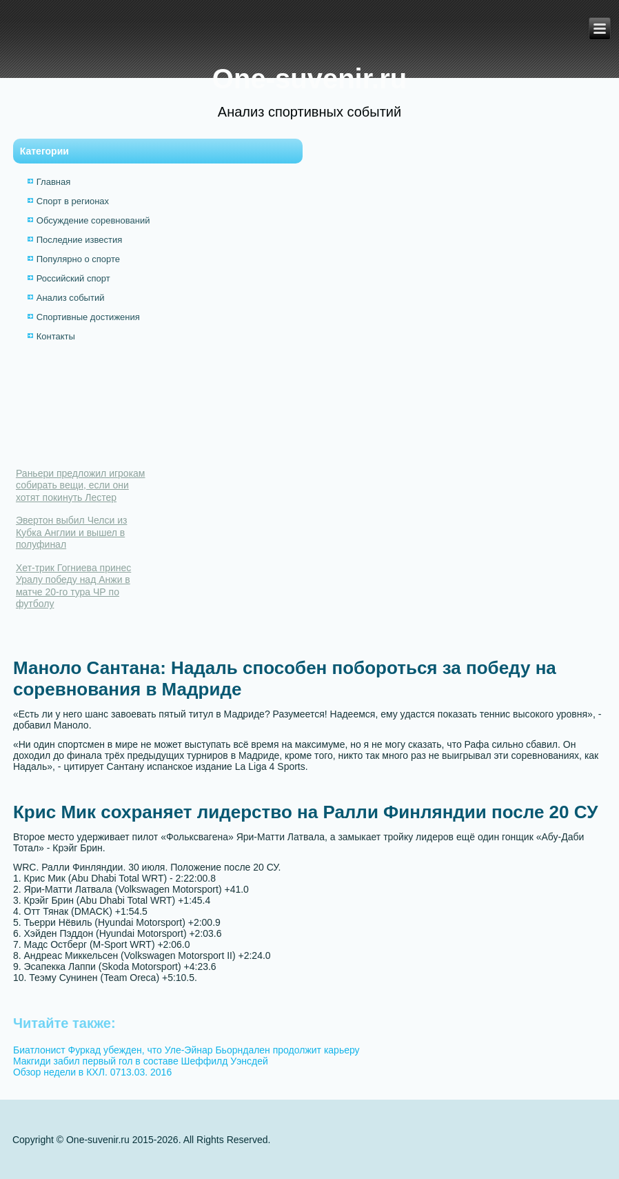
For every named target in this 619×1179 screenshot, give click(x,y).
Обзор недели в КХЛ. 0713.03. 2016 (92, 1072)
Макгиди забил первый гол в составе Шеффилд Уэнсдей (140, 1061)
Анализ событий (71, 298)
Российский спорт (73, 278)
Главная (53, 182)
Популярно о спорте (78, 259)
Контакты (56, 336)
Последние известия (79, 240)
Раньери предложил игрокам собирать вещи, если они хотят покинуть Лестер (80, 485)
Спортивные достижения (88, 317)
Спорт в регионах (73, 201)
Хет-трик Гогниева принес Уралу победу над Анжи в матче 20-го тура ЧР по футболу (73, 586)
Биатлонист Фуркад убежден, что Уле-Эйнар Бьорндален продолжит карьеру (186, 1050)
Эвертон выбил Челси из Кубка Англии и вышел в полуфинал (71, 532)
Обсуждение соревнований (93, 220)
